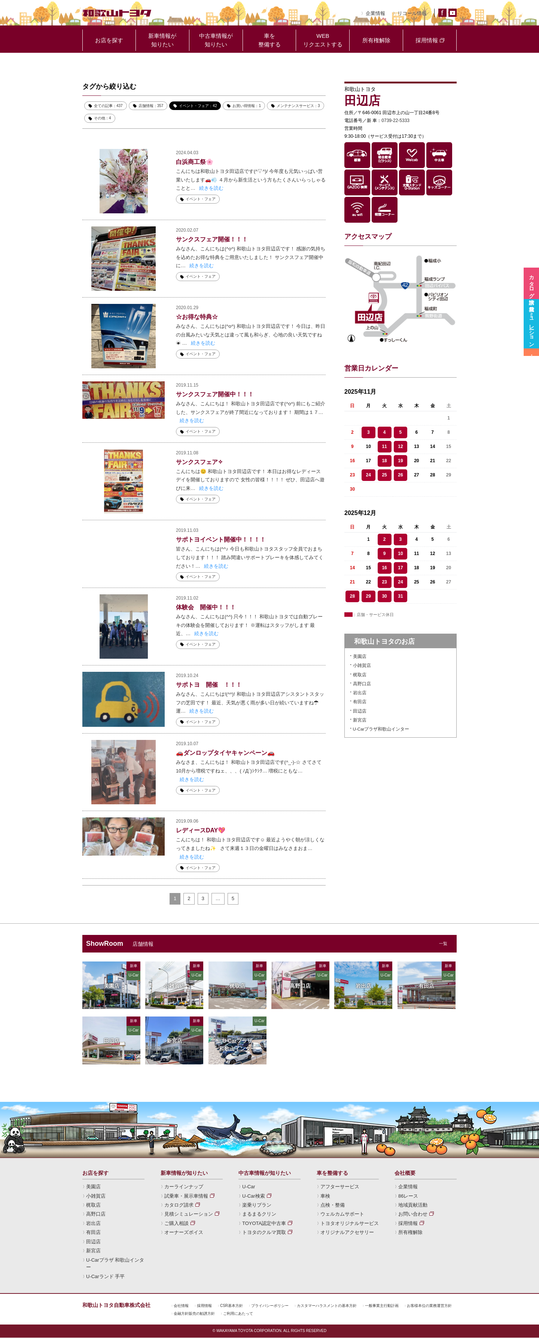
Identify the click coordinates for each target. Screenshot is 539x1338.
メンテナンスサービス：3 (298, 106)
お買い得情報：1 (246, 106)
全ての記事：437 (108, 106)
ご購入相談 (176, 1223)
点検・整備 (332, 1205)
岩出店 (359, 693)
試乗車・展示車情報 (186, 1196)
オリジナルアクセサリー (347, 1232)
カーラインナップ (183, 1187)
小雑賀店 (362, 665)
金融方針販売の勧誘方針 (194, 1314)
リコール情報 (412, 13)
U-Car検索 (253, 1196)
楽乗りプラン (256, 1205)
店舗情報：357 (151, 106)
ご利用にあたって (238, 1314)
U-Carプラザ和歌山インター (381, 729)
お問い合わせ (412, 1214)
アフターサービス (339, 1187)
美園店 (359, 656)
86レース (408, 1196)
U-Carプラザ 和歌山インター (115, 1264)
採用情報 (408, 1223)
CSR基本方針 (231, 1306)
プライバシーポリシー (270, 1306)
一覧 (443, 943)
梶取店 (359, 675)
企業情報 (375, 13)
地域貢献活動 (412, 1205)
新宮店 (359, 720)
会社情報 (181, 1306)
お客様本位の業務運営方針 (429, 1306)
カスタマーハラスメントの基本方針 (327, 1306)
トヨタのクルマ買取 (264, 1232)
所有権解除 (410, 1232)
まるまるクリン (259, 1214)
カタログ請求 (179, 1205)
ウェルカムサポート (342, 1214)
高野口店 (362, 684)
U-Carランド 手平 (105, 1277)
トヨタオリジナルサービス (349, 1223)
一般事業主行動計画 (382, 1306)
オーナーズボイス (183, 1232)
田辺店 (359, 711)
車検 (325, 1196)
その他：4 (102, 118)
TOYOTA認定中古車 (264, 1223)
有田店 (359, 702)
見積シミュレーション (188, 1214)
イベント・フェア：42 (198, 106)
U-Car (248, 1187)
